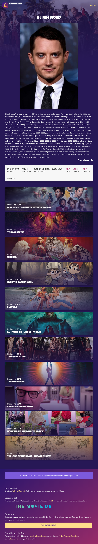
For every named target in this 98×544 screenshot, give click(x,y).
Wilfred (12, 257)
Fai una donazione (48, 525)
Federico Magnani (18, 491)
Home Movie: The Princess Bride (25, 431)
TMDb (51, 501)
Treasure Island (16, 356)
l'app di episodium (16, 539)
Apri (68, 169)
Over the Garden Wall (20, 282)
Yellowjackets (15, 232)
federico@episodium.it (38, 536)
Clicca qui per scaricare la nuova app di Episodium (49, 475)
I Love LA (12, 307)
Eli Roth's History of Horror (24, 332)
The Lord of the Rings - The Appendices (29, 456)
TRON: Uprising (15, 381)
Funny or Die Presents (20, 406)
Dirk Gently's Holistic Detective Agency (30, 207)
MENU (93, 5)
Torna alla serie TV (85, 159)
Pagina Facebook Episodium (68, 536)
